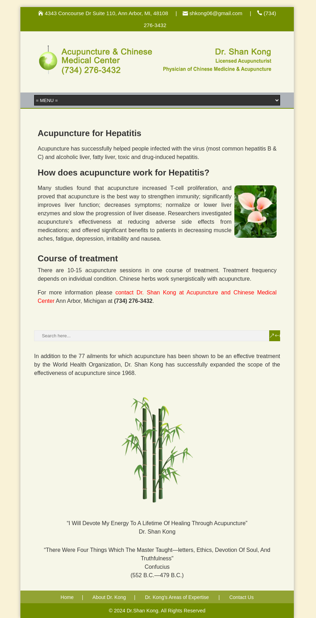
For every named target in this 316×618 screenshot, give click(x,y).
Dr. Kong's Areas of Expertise (177, 597)
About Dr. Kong (109, 597)
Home (67, 597)
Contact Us (241, 597)
